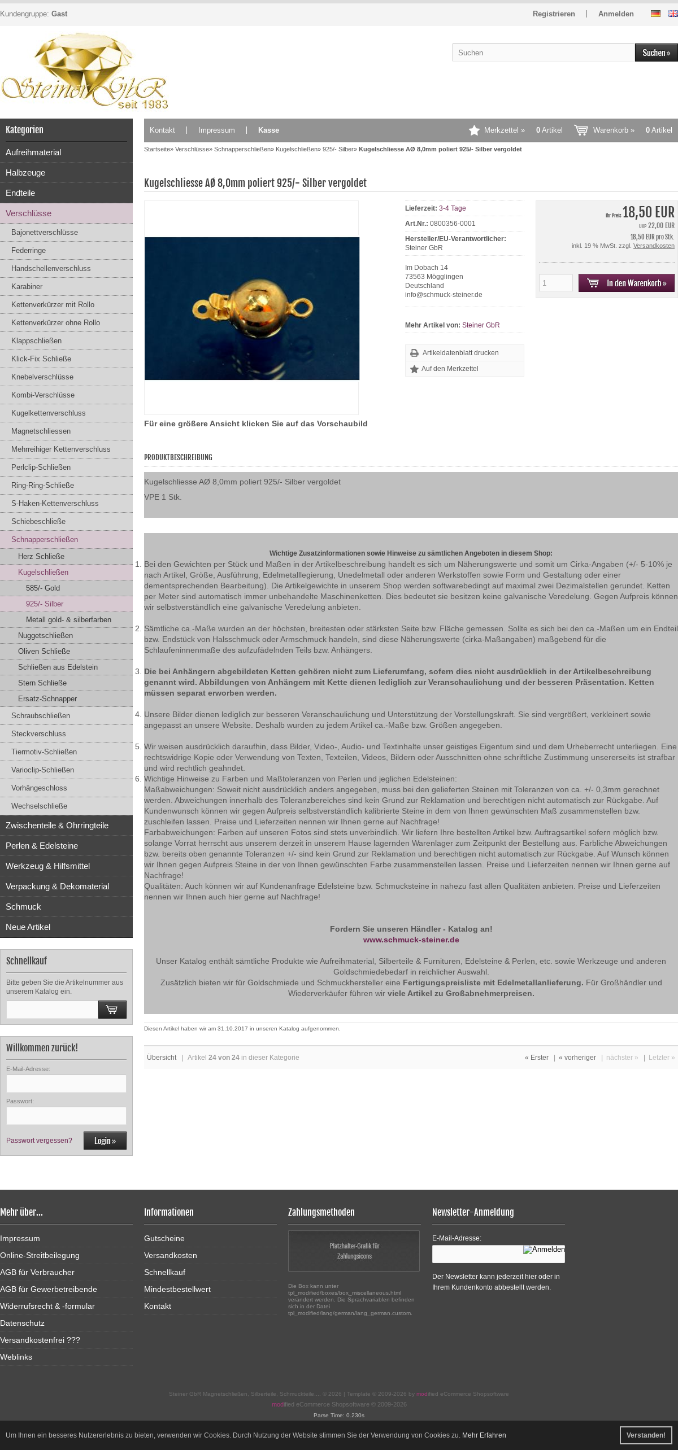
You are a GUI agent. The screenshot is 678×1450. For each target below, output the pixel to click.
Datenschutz (22, 1322)
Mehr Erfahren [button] (484, 1435)
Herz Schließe (41, 556)
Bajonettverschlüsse (44, 232)
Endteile (20, 193)
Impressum (216, 130)
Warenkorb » (632, 130)
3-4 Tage (452, 208)
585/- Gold (43, 588)
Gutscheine (164, 1238)
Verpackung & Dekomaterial (57, 886)
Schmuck (23, 906)
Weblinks (16, 1356)
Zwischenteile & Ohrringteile (57, 825)
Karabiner (26, 286)
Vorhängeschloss (39, 788)
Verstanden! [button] (646, 1435)
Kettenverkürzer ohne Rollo (55, 322)
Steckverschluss (38, 734)
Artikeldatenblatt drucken (461, 353)
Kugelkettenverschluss (48, 413)
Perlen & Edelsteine (42, 845)
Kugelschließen (43, 572)
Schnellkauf (164, 1272)
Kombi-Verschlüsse (43, 395)
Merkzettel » (523, 130)
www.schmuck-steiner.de (411, 939)
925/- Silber (44, 604)
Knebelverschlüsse (42, 377)
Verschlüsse (28, 213)
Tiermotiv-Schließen (44, 752)
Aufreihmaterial (33, 152)
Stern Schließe (42, 683)
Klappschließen (36, 341)
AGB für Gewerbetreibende (48, 1289)
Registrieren (554, 14)
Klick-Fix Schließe (41, 359)
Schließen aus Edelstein (58, 667)
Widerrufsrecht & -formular (47, 1306)
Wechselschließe (39, 806)
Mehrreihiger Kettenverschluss (61, 449)
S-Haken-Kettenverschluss (55, 503)
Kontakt (162, 130)
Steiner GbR (481, 325)
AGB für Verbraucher (37, 1272)
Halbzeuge (25, 172)
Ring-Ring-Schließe (42, 485)
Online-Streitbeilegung (40, 1255)
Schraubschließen (40, 715)
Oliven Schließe (44, 651)
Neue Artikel (28, 927)
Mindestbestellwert (177, 1289)
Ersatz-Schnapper (47, 699)
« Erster (537, 1058)
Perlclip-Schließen (41, 467)
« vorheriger (577, 1058)
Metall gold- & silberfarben (68, 619)
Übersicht (161, 1058)
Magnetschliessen (41, 431)
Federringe (28, 250)
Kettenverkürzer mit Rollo (52, 304)
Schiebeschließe (38, 521)
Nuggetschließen (45, 635)
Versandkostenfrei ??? (40, 1339)
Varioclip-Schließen (42, 770)
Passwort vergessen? (39, 1141)
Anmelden (616, 14)
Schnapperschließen (44, 539)
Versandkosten (654, 245)
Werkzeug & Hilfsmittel (48, 866)
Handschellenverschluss (51, 268)
